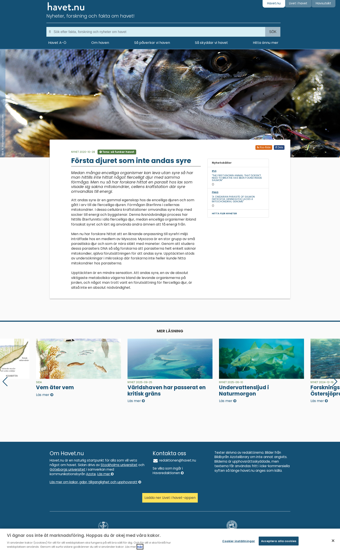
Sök (272, 32)
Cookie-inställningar (238, 541)
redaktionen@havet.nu (174, 460)
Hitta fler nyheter (224, 213)
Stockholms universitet (119, 465)
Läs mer (105, 474)
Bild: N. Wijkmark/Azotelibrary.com (2, 134)
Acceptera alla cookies (278, 541)
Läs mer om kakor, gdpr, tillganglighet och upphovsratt (95, 482)
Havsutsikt (323, 3)
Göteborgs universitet (67, 469)
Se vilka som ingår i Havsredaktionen (168, 470)
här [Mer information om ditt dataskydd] (140, 547)
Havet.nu (274, 3)
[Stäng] (333, 540)
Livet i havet (298, 3)
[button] (335, 381)
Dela (279, 147)
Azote (91, 474)
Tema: (117, 152)
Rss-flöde (264, 147)
